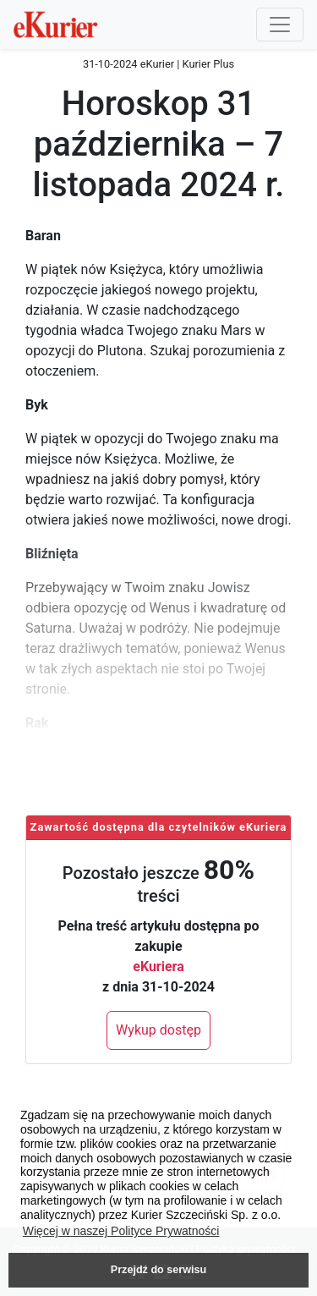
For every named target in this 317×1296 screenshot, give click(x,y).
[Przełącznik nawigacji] (279, 24)
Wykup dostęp (158, 1030)
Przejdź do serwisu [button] (158, 1270)
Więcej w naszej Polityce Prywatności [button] (121, 1231)
